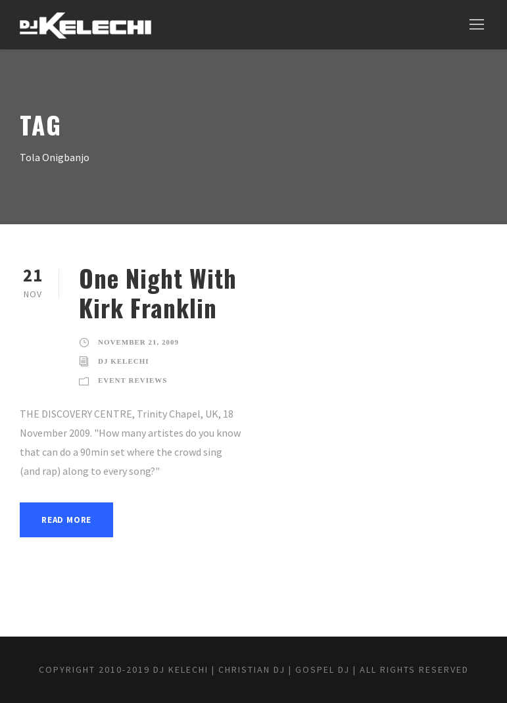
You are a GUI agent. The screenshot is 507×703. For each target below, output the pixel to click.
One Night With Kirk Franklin (158, 292)
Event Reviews (132, 380)
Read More (66, 519)
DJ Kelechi (123, 361)
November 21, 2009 (138, 342)
